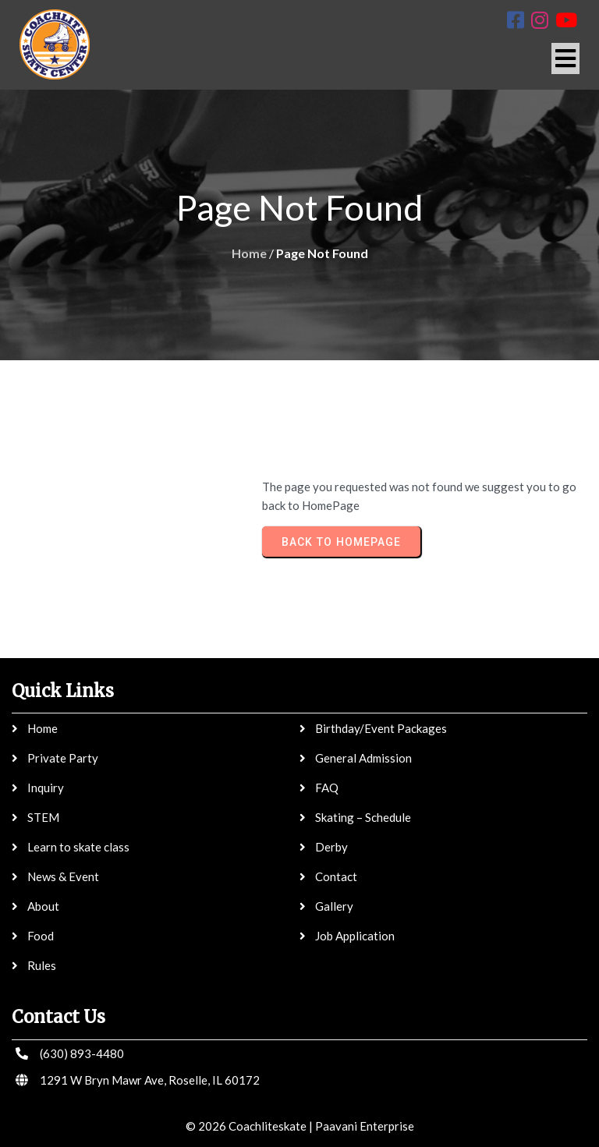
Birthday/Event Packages (381, 728)
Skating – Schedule (363, 817)
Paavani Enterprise (364, 1126)
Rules (41, 965)
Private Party (62, 758)
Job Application (355, 936)
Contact (336, 876)
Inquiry (45, 788)
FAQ (326, 788)
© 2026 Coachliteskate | (249, 1126)
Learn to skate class (78, 847)
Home (249, 253)
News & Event (63, 876)
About (43, 906)
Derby (331, 847)
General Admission (363, 758)
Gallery (334, 906)
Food (40, 936)
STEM (43, 817)
